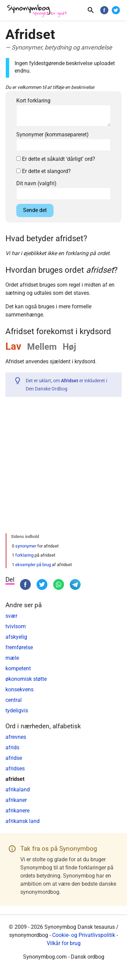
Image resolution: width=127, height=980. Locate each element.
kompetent (18, 668)
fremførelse (19, 647)
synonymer (25, 546)
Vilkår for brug (64, 943)
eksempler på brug (33, 564)
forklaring (24, 555)
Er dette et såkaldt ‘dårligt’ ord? (55, 159)
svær (11, 616)
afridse (13, 758)
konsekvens (19, 689)
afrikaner (16, 800)
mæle (12, 658)
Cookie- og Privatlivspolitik (83, 935)
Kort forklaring (33, 100)
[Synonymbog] (39, 11)
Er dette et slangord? (43, 171)
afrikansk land (22, 821)
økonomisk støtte (26, 679)
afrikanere (17, 810)
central (13, 700)
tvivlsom (15, 626)
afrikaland (17, 789)
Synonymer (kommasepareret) (52, 134)
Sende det (35, 210)
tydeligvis (16, 710)
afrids (12, 747)
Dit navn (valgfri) (36, 183)
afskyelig (16, 637)
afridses (15, 768)
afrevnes (15, 737)
